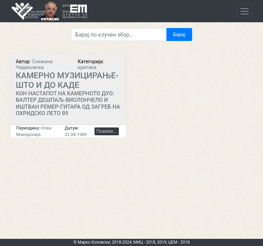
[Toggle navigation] (244, 11)
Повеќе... (107, 131)
